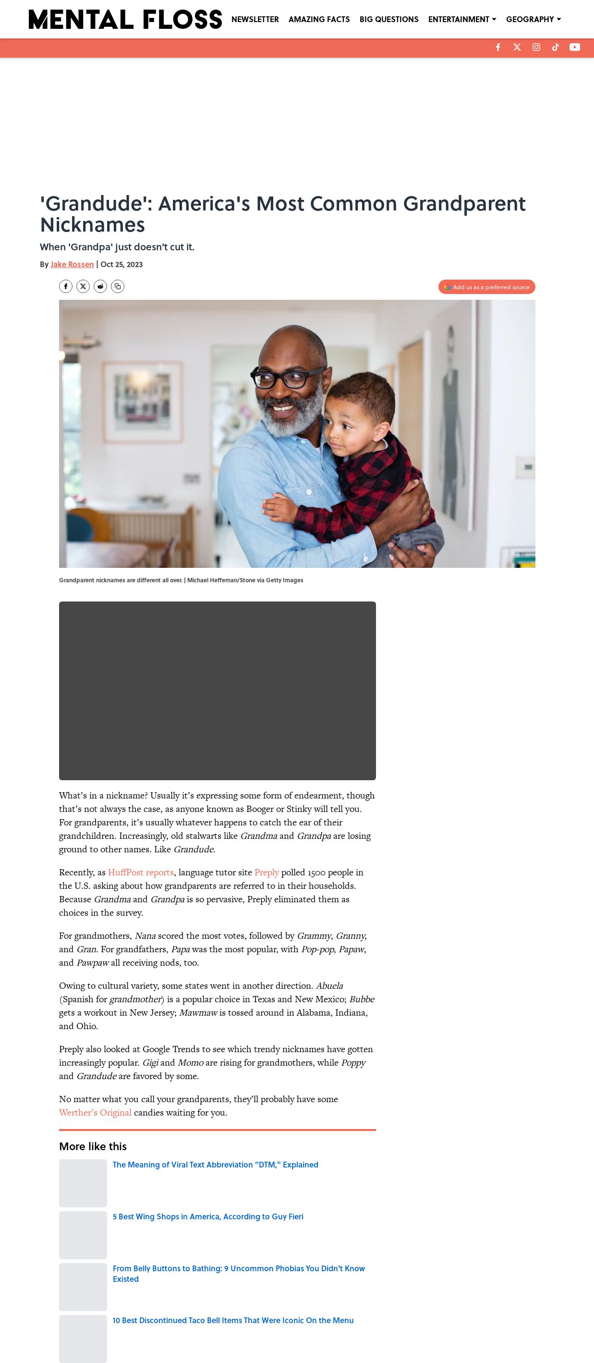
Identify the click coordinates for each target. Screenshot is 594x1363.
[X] (517, 47)
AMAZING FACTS (319, 19)
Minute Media (278, 1354)
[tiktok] (555, 47)
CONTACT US (200, 1317)
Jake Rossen (72, 264)
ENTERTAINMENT (458, 19)
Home (70, 1250)
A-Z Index (386, 1330)
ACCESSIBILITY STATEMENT (220, 1330)
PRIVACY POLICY (395, 1317)
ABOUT (101, 1317)
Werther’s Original (95, 1112)
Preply (267, 872)
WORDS (73, 1208)
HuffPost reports (141, 872)
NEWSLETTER (255, 19)
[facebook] (498, 47)
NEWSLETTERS (314, 1317)
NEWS (150, 1208)
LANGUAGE (112, 1208)
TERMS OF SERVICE (118, 1330)
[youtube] (575, 47)
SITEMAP (307, 1330)
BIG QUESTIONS (389, 19)
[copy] (117, 286)
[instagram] (536, 47)
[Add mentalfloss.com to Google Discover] (486, 287)
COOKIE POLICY (478, 1317)
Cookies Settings (479, 1330)
